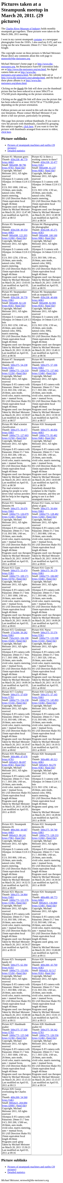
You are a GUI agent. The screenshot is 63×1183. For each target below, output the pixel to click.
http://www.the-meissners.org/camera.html (18, 73)
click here (28, 126)
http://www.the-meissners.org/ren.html (26, 69)
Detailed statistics (16, 150)
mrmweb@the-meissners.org (15, 58)
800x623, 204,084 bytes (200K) (14, 1104)
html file (20, 167)
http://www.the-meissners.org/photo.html (21, 82)
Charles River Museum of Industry (23, 28)
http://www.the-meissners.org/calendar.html (23, 77)
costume (38, 39)
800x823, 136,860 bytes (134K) (44, 904)
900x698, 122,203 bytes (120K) (14, 236)
